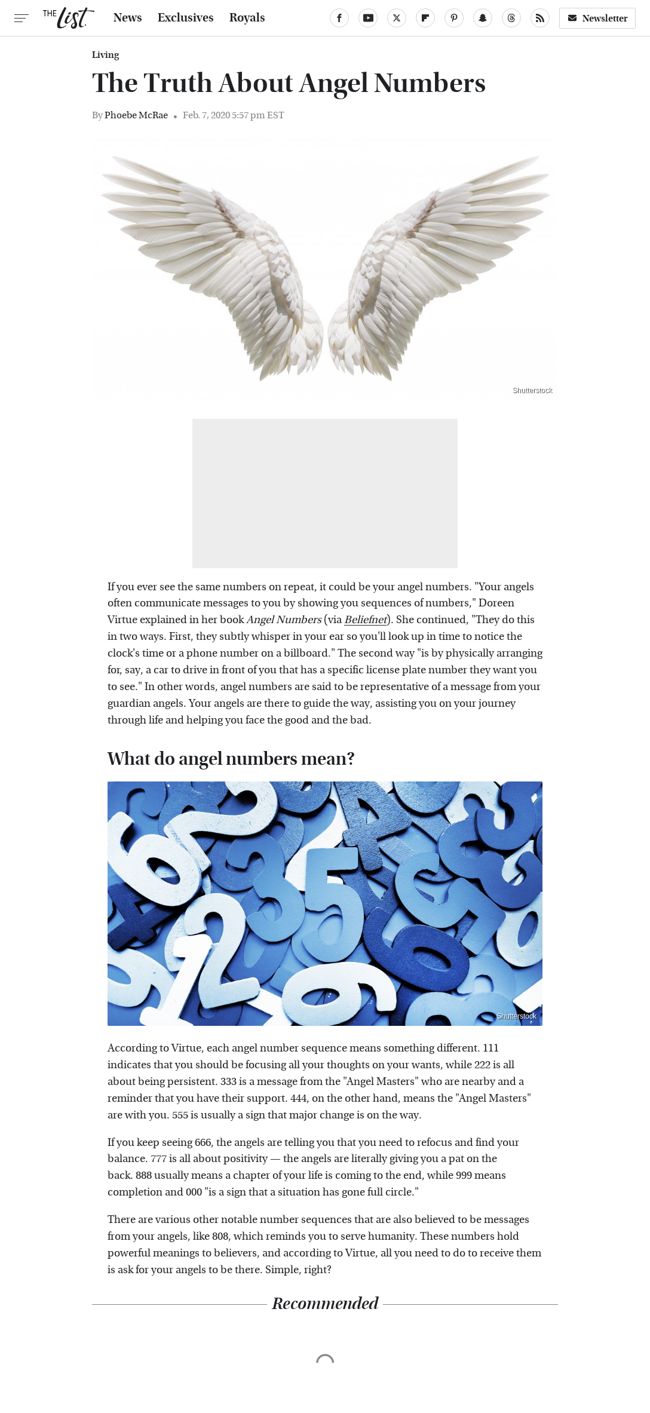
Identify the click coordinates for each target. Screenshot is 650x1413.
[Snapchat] (482, 17)
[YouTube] (368, 17)
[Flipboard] (425, 17)
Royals (247, 18)
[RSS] (540, 17)
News (128, 18)
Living (105, 55)
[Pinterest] (454, 17)
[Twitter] (396, 17)
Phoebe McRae (136, 115)
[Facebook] (339, 17)
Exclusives (186, 18)
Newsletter (597, 18)
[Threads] (511, 17)
